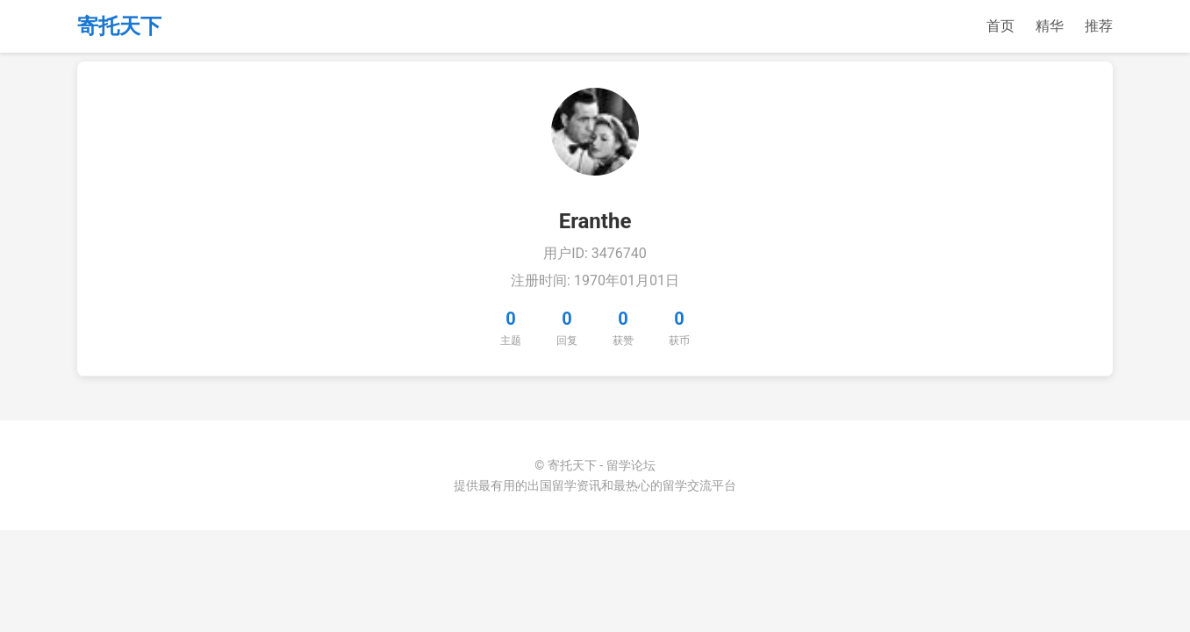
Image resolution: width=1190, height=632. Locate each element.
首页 (1000, 26)
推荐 (1099, 26)
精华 (1050, 26)
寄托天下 (119, 26)
